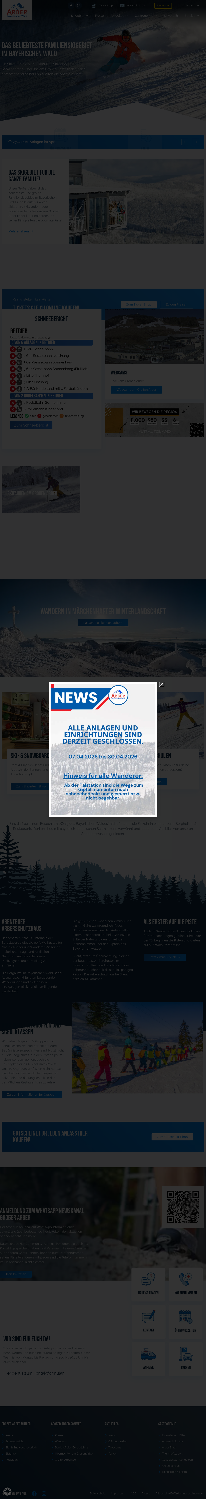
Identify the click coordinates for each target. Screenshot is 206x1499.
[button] (7, 1491)
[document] (103, 749)
